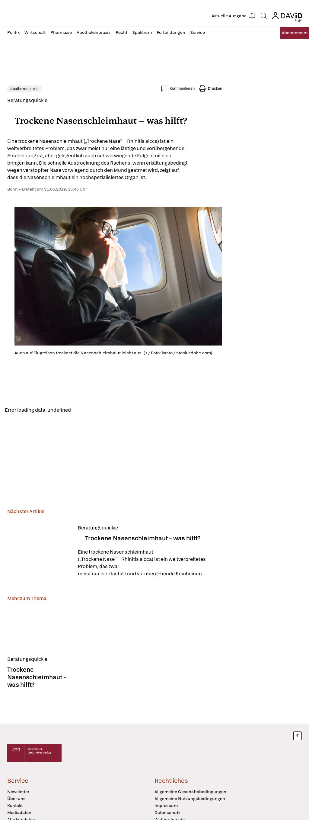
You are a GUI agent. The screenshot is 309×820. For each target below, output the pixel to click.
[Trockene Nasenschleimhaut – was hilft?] (39, 552)
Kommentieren (182, 88)
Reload (84, 410)
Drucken (215, 88)
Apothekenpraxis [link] (24, 88)
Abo (289, 33)
